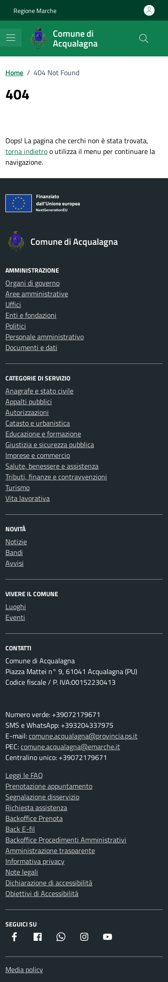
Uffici (13, 304)
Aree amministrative (36, 293)
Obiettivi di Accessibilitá (41, 893)
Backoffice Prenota (34, 818)
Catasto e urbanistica (37, 423)
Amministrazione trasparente (50, 850)
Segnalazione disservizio (42, 796)
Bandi (14, 552)
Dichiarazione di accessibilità (48, 882)
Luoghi (15, 606)
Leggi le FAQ (24, 775)
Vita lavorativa (27, 498)
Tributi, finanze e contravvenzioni (56, 476)
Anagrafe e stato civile (39, 390)
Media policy (24, 969)
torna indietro (26, 151)
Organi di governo (32, 283)
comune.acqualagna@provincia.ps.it (83, 735)
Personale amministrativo (44, 336)
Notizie (16, 541)
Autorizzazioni (27, 412)
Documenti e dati (31, 347)
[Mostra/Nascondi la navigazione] (10, 37)
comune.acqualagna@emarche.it (70, 746)
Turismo (17, 487)
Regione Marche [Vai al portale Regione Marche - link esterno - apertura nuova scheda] (34, 10)
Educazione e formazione (43, 433)
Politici (15, 325)
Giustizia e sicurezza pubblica (49, 444)
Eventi (15, 617)
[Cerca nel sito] (144, 38)
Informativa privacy (35, 861)
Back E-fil (20, 829)
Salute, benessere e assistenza (52, 466)
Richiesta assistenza (36, 807)
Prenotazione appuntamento (48, 786)
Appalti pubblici (28, 401)
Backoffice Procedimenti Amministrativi (65, 839)
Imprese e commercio (37, 455)
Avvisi (14, 563)
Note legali (21, 872)
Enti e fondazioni (30, 315)
